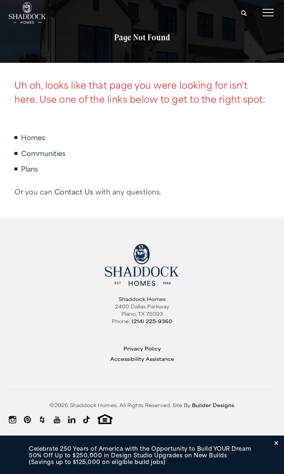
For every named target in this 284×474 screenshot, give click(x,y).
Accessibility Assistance (142, 358)
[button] (244, 12)
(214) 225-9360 (152, 321)
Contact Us (74, 191)
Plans (29, 168)
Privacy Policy (142, 348)
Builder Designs (213, 405)
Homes (33, 137)
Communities (43, 153)
